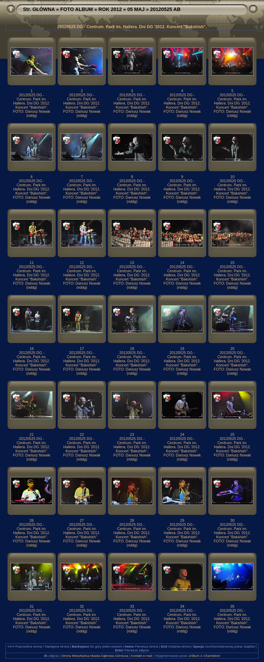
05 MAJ (135, 9)
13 (132, 263)
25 (232, 434)
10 (232, 177)
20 (232, 348)
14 (182, 263)
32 (82, 606)
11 (32, 263)
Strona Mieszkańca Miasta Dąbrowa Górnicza (94, 656)
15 (232, 263)
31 (32, 606)
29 (182, 520)
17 (82, 348)
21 (32, 434)
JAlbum (193, 656)
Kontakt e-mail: (142, 656)
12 (82, 263)
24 (182, 434)
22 (82, 434)
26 (32, 520)
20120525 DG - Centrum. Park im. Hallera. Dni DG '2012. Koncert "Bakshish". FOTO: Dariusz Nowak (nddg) (31, 105)
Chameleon (212, 656)
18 (132, 348)
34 (182, 606)
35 (232, 606)
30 (232, 520)
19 (182, 348)
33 (132, 606)
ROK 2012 (110, 9)
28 (132, 520)
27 (82, 520)
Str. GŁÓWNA (39, 9)
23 (132, 434)
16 (32, 348)
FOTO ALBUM (76, 9)
